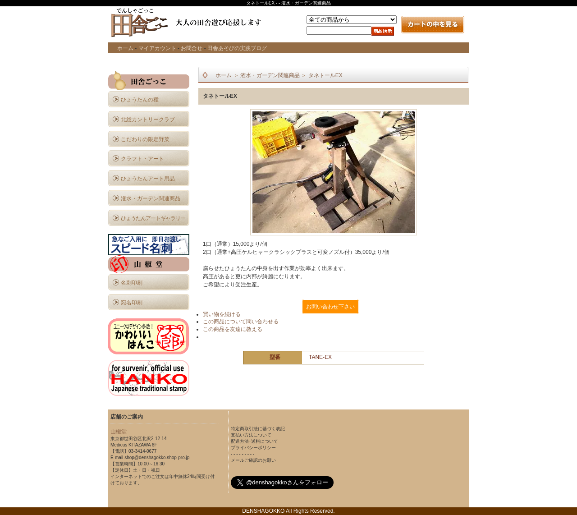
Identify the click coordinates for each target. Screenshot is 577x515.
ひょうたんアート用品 (148, 178)
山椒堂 (118, 431)
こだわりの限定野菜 (145, 139)
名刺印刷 (131, 283)
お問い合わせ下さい (330, 306)
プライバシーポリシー (253, 447)
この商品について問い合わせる (241, 321)
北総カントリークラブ (148, 119)
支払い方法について (251, 434)
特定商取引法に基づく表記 (258, 428)
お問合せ (191, 48)
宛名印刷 (131, 302)
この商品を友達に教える (232, 329)
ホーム (125, 48)
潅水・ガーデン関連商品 (150, 198)
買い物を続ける (222, 314)
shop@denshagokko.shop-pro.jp (156, 457)
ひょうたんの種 (140, 100)
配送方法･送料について (254, 441)
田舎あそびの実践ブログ (237, 48)
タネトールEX (325, 75)
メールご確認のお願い (253, 460)
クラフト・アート (142, 159)
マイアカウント (157, 48)
